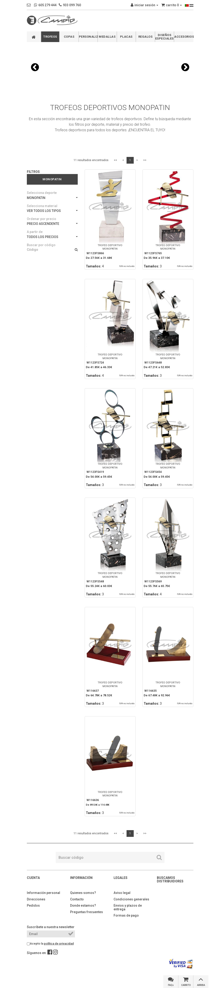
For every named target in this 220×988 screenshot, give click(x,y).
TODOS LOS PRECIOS (52, 237)
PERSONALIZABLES (88, 36)
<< (115, 160)
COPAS (69, 36)
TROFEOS (50, 36)
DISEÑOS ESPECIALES (164, 36)
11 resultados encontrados (91, 160)
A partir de (35, 232)
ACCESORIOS (183, 36)
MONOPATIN (52, 198)
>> (144, 160)
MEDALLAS (107, 36)
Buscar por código (41, 245)
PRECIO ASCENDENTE (52, 224)
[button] (35, 67)
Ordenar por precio (41, 219)
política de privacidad (59, 943)
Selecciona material (42, 206)
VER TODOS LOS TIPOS (52, 211)
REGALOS (145, 36)
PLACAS (126, 36)
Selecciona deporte (42, 193)
